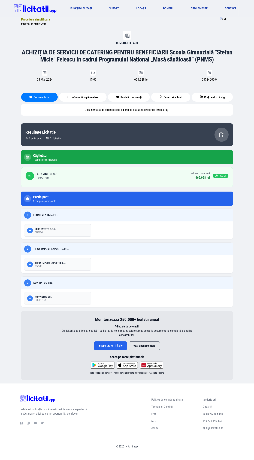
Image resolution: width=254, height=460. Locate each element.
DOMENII (168, 8)
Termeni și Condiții (162, 406)
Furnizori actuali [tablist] (170, 97)
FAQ (153, 413)
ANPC (154, 428)
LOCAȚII (141, 8)
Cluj (224, 18)
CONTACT (230, 8)
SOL (153, 421)
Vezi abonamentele (144, 345)
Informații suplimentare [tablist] (82, 97)
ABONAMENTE (199, 8)
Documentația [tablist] (39, 97)
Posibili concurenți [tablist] (129, 97)
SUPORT (114, 8)
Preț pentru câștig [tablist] (212, 97)
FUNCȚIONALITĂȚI (81, 8)
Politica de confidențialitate (167, 399)
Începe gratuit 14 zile (110, 345)
